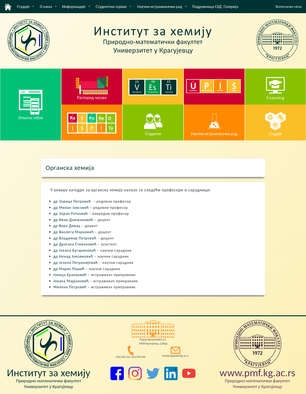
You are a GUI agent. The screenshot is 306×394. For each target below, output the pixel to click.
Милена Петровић (70, 287)
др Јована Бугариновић (74, 250)
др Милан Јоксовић (71, 207)
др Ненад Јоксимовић (73, 256)
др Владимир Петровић (74, 238)
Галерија (231, 6)
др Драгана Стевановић (75, 244)
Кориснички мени (289, 6)
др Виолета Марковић (73, 232)
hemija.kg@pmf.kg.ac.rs (175, 355)
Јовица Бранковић (70, 274)
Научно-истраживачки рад (159, 6)
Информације (74, 6)
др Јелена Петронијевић (75, 262)
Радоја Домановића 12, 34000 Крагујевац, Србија (153, 341)
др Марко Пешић (69, 268)
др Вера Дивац (66, 225)
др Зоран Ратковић (70, 213)
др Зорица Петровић (72, 201)
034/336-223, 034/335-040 (130, 357)
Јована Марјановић (71, 281)
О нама (46, 6)
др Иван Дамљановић (73, 219)
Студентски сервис (111, 6)
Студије (23, 6)
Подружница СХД (207, 6)
